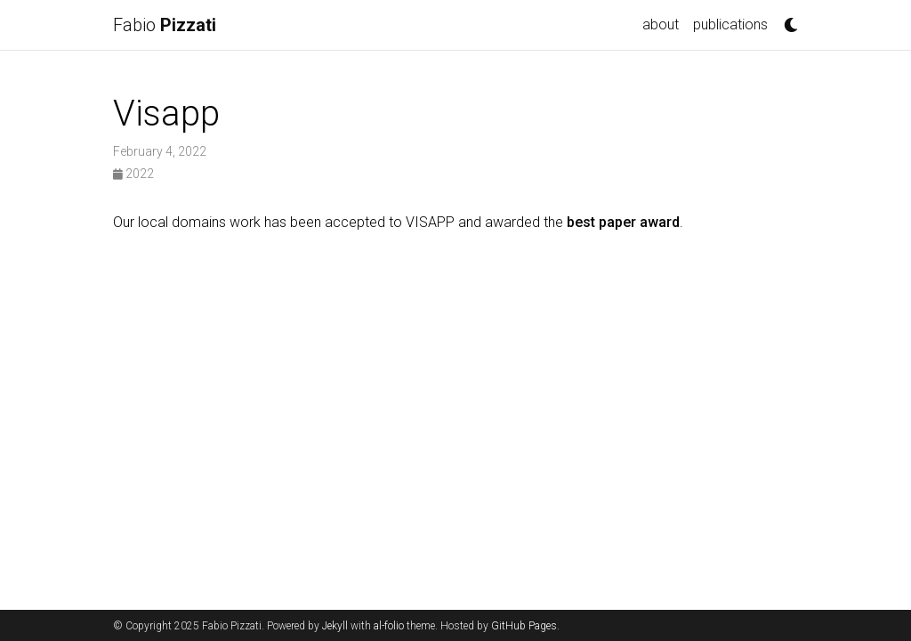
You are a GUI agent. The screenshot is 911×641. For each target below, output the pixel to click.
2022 (133, 173)
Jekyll (335, 626)
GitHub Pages (524, 626)
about (660, 24)
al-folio (389, 626)
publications (730, 24)
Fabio (164, 25)
